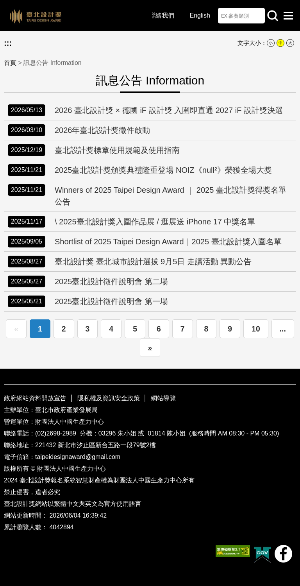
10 (256, 328)
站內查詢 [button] (272, 15)
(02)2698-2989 (56, 433)
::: (8, 43)
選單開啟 (288, 15)
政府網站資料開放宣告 (36, 398)
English (200, 15)
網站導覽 (163, 398)
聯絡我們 (161, 15)
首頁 (10, 62)
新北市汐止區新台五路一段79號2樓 (107, 445)
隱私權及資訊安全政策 (108, 398)
